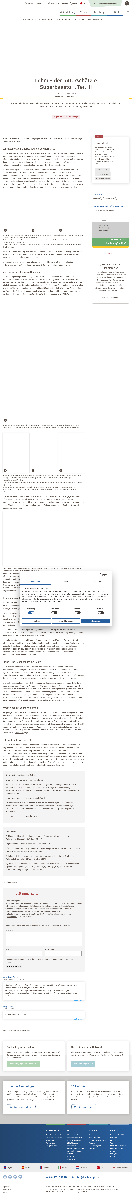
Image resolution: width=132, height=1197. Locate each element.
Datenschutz (7, 1190)
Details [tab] (66, 581)
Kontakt (75, 3)
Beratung (99, 12)
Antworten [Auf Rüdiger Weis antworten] (78, 1020)
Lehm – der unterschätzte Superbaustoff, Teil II (25, 798)
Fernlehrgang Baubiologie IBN (23, 1064)
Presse (112, 1152)
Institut (115, 12)
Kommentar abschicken (14, 967)
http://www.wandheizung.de (58, 991)
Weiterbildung (68, 12)
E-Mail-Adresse (50, 950)
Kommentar (10, 931)
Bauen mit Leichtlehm (18, 836)
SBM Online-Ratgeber (74, 1149)
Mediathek (70, 1155)
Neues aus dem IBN (116, 1135)
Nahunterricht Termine (59, 3)
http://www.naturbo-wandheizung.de (18, 994)
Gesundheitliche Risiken (75, 1147)
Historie (112, 1141)
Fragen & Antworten (73, 1141)
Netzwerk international (117, 1149)
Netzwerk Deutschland (117, 1147)
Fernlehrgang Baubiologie (54, 1135)
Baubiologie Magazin (46, 19)
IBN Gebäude (114, 1138)
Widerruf (5, 1192)
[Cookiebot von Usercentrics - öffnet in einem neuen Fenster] (101, 574)
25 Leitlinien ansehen (83, 1107)
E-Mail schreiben (103, 170)
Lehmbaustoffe (109, 199)
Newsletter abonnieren (110, 298)
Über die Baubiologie (74, 1135)
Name (8, 950)
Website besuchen (104, 175)
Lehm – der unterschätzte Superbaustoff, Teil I (25, 780)
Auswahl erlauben (66, 621)
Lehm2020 (10, 679)
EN (84, 3)
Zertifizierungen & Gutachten (98, 1146)
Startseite (26, 19)
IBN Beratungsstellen (83, 1064)
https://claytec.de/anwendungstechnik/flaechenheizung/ (26, 991)
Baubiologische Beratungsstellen (94, 1137)
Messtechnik (50, 1141)
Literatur (70, 1152)
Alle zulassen (96, 621)
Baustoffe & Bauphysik (62, 19)
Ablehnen (36, 621)
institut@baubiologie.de (86, 1177)
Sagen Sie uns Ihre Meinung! (66, 117)
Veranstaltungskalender (37, 3)
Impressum (6, 1187)
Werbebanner (12, 917)
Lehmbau (96, 199)
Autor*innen (56, 912)
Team (112, 1144)
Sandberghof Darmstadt (49, 428)
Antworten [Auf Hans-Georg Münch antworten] (78, 1001)
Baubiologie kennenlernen (21, 1107)
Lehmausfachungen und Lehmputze (23, 857)
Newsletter (70, 1158)
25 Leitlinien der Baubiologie (76, 1144)
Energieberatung (51, 1146)
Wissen (83, 12)
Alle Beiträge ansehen (103, 179)
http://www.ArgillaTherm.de (34, 988)
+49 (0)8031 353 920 (57, 1177)
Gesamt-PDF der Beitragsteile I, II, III (23, 817)
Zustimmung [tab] (35, 581)
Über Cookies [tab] (97, 581)
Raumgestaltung (51, 1144)
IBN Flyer (113, 1155)
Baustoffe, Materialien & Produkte (97, 1142)
